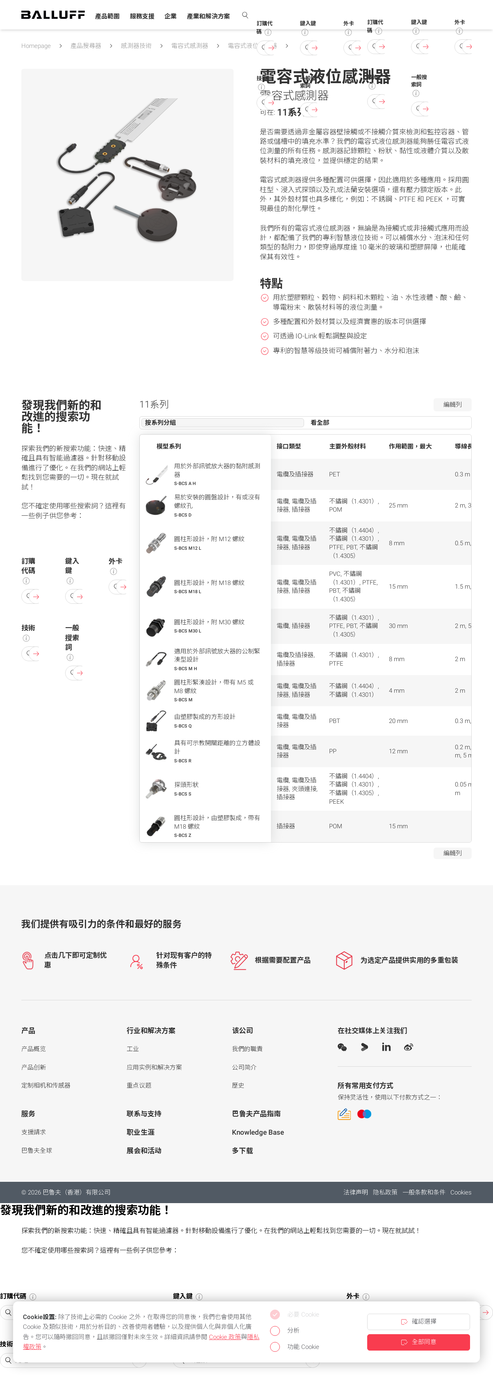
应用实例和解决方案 (154, 1067)
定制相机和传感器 (45, 1085)
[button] (107, 17)
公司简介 (244, 1067)
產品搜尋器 (85, 46)
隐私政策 (385, 1192)
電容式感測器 (189, 46)
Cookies (461, 1192)
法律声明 (355, 1192)
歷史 (238, 1085)
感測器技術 (136, 46)
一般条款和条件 (423, 1192)
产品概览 (33, 1049)
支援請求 (33, 1132)
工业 (133, 1049)
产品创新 (33, 1067)
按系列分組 (160, 422)
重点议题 (139, 1085)
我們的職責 (247, 1049)
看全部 (320, 422)
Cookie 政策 (225, 1337)
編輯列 (452, 404)
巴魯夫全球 (36, 1150)
